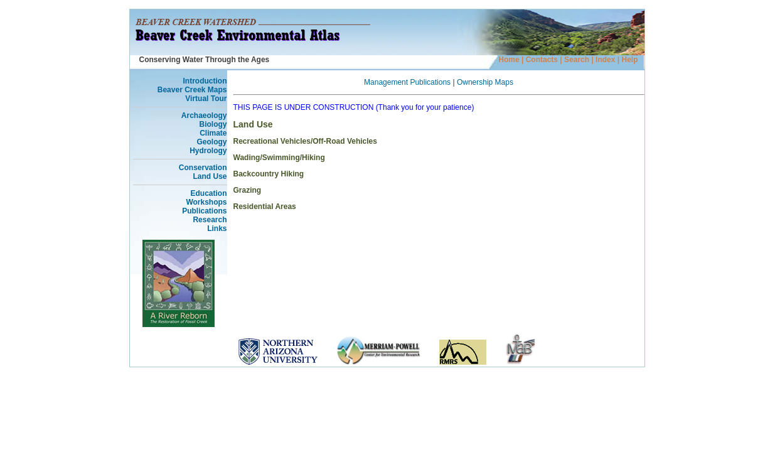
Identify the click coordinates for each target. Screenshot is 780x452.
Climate (213, 133)
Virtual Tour (206, 98)
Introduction (205, 81)
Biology (213, 124)
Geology (211, 141)
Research (210, 219)
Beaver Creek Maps (192, 89)
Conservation (203, 167)
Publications (204, 211)
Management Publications (407, 82)
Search (576, 59)
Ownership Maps (485, 82)
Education (208, 193)
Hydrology (208, 150)
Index (605, 59)
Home (508, 59)
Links (217, 228)
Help (629, 59)
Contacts (542, 59)
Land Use (210, 176)
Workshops (206, 202)
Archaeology (204, 115)
